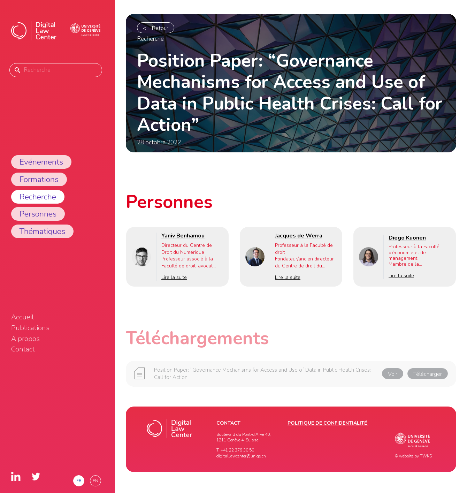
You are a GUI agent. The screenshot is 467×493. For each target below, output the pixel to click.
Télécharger (427, 375)
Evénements (41, 162)
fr (79, 481)
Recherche (38, 196)
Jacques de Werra (298, 236)
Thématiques (42, 231)
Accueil (22, 317)
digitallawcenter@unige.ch (241, 456)
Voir (392, 375)
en (95, 481)
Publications (30, 328)
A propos (25, 338)
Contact (23, 349)
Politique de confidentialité (328, 423)
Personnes (38, 213)
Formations (39, 179)
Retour (160, 28)
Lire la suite (174, 277)
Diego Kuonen (407, 238)
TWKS (426, 456)
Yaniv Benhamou (183, 236)
